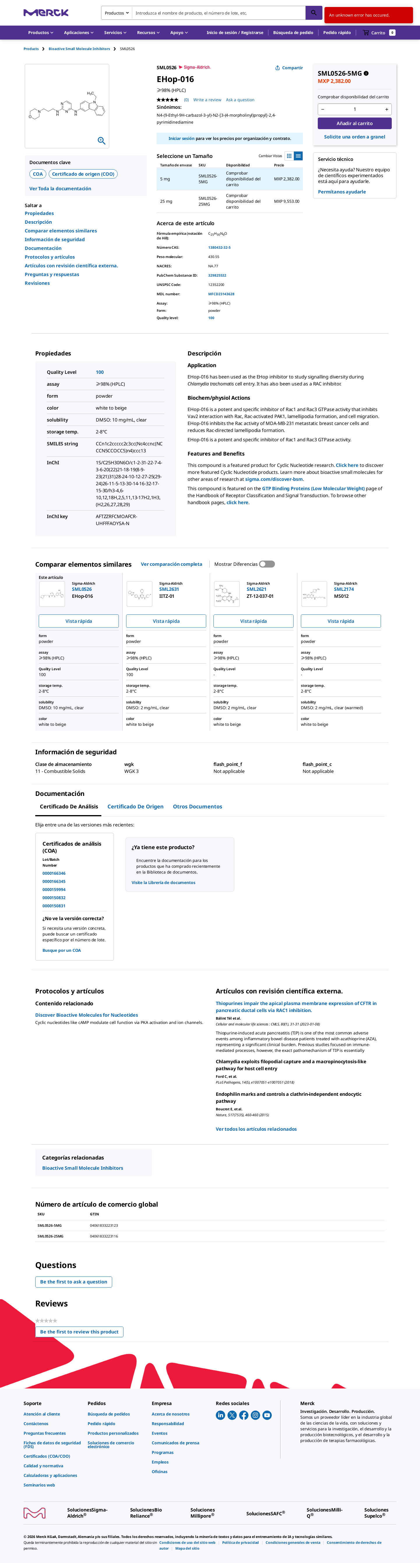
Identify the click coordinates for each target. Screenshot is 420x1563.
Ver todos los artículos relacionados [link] (256, 1129)
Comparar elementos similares (61, 230)
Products (31, 48)
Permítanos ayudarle (342, 192)
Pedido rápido (337, 32)
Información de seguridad (55, 239)
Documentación (43, 248)
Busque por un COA (62, 950)
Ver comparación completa (171, 564)
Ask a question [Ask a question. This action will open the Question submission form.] (240, 99)
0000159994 (54, 889)
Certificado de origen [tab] (135, 806)
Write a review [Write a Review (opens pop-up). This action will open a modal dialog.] (207, 99)
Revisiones (37, 283)
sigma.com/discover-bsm (274, 479)
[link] (53, 1414)
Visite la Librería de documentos (163, 882)
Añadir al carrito (355, 123)
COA (38, 174)
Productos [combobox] (114, 13)
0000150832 (54, 897)
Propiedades (39, 213)
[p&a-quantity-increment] (386, 109)
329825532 (217, 275)
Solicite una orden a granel (354, 137)
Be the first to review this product (81, 1333)
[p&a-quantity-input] (354, 109)
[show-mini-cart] (379, 33)
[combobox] (211, 13)
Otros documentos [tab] (197, 806)
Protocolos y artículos (50, 257)
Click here (347, 465)
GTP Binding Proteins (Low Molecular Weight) (313, 488)
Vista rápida (79, 621)
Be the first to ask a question (73, 1282)
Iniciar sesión (182, 138)
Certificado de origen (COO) (83, 174)
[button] (235, 32)
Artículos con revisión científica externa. (71, 265)
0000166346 (54, 873)
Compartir (289, 67)
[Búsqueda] (314, 13)
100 (211, 317)
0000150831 (54, 905)
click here (237, 502)
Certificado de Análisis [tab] (69, 806)
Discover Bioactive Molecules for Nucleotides (86, 1015)
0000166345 (54, 881)
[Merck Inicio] (46, 12)
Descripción (38, 222)
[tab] (36, 49)
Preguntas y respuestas (52, 274)
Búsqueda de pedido (293, 32)
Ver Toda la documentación (60, 188)
